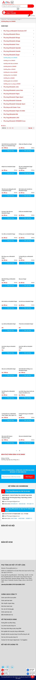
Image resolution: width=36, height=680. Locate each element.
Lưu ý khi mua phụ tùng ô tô (8, 625)
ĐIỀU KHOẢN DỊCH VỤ (7, 614)
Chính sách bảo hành (6, 600)
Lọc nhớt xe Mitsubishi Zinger (9, 323)
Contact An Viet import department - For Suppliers (14, 640)
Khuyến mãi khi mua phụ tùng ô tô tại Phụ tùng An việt (15, 634)
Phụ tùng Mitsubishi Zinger (14, 19)
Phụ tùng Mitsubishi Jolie (11, 87)
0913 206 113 (30, 503)
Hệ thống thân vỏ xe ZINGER (10, 75)
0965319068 (21, 518)
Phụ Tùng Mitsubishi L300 (11, 117)
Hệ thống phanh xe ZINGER (10, 66)
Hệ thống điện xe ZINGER (9, 69)
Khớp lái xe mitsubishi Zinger (8, 166)
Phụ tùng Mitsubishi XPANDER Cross (14, 121)
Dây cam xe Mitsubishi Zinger (9, 368)
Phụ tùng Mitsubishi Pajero (12, 94)
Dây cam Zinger (22, 279)
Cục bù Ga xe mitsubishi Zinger (26, 301)
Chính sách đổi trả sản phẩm (8, 597)
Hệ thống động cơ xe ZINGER (10, 57)
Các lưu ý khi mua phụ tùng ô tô (9, 637)
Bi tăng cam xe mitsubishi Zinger (26, 234)
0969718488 (14, 518)
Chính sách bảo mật (6, 612)
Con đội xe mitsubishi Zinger (8, 234)
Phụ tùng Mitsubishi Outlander (13, 100)
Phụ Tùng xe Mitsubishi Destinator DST (15, 31)
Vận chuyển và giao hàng (7, 603)
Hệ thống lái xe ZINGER (9, 78)
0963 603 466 (22, 503)
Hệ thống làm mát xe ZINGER (10, 72)
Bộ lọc (3, 125)
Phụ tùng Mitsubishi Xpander (12, 48)
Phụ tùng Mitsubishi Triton (11, 44)
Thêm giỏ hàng (9, 150)
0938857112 (29, 518)
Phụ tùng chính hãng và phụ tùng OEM (11, 628)
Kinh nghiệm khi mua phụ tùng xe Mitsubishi (12, 631)
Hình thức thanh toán (6, 606)
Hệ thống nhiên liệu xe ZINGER (11, 63)
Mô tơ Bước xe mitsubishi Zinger (9, 301)
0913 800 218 (14, 503)
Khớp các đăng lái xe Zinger (25, 144)
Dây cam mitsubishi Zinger (25, 436)
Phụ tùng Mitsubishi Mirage (12, 37)
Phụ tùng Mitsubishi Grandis (12, 51)
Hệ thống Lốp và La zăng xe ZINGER (12, 83)
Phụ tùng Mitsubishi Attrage (12, 41)
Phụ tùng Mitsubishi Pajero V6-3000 (14, 111)
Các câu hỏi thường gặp (7, 609)
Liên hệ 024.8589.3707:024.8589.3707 (13, 584)
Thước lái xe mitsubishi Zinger (26, 323)
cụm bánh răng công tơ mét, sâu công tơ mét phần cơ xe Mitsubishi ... (26, 393)
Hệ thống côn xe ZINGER (9, 60)
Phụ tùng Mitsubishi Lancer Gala (13, 90)
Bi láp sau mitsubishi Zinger (25, 211)
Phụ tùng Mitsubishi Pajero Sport (13, 97)
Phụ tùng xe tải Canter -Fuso (12, 107)
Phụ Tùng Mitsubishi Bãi (11, 114)
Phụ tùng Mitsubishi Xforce (12, 34)
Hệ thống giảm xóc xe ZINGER (11, 81)
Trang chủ (3, 19)
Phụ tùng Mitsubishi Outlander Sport (14, 104)
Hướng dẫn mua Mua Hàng (8, 622)
